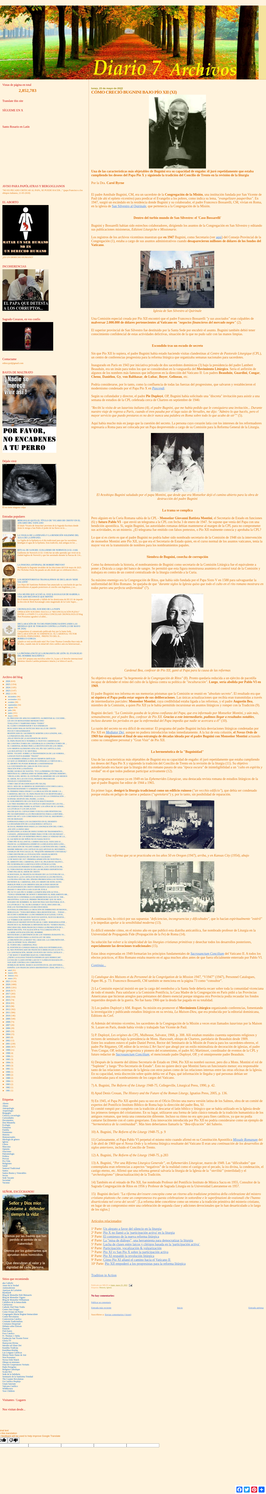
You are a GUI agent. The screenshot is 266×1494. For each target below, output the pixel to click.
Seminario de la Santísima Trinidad (17, 1377)
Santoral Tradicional (11, 1168)
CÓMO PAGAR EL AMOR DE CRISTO (23, 872)
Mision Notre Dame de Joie (14, 1355)
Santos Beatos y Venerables (14, 1173)
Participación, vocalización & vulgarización (132, 1248)
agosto (11, 707)
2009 (8, 1019)
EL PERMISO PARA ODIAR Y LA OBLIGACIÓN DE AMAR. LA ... (35, 791)
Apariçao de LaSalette (12, 1290)
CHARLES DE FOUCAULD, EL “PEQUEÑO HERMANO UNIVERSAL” (37, 852)
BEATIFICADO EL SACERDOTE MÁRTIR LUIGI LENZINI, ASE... (35, 733)
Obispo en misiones (10, 1362)
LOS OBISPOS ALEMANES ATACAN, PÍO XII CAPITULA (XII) (34, 748)
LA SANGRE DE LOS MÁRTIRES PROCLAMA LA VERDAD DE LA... (36, 836)
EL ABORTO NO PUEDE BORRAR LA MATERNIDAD (30, 764)
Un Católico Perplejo (11, 1381)
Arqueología (7, 1111)
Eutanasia (6, 1127)
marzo (11, 973)
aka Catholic (7, 1283)
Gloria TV (6, 1341)
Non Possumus (8, 1357)
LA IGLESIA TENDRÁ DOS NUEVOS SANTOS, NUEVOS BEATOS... (36, 917)
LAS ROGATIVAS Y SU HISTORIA (22, 751)
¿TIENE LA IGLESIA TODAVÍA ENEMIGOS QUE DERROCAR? (34, 957)
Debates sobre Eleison (12, 1326)
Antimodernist (8, 1288)
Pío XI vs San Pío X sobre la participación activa (135, 1252)
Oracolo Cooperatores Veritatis (15, 1365)
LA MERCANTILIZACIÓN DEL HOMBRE (25, 932)
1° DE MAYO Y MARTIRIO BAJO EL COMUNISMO (29, 955)
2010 (8, 1016)
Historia (102, 1288)
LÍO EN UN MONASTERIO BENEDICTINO (25, 721)
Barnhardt (6, 1293)
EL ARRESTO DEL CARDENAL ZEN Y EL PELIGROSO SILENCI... (35, 862)
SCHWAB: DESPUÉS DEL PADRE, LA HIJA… (26, 799)
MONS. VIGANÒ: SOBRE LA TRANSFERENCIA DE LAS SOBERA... (36, 753)
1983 (8, 1084)
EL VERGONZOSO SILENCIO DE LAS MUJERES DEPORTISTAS (34, 869)
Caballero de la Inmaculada (14, 1302)
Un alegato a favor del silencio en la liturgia (132, 1229)
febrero (11, 975)
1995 (8, 1059)
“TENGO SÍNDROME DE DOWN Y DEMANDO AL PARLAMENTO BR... (38, 894)
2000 (8, 1047)
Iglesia (109, 1288)
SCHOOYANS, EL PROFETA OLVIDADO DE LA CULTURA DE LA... (36, 874)
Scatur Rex (7, 1372)
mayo (10, 716)
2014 (8, 1003)
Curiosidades (8, 1118)
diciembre (12, 696)
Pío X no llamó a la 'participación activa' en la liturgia (139, 1233)
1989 (8, 1075)
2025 (8, 684)
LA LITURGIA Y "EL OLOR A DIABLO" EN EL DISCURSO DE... (34, 905)
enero (10, 978)
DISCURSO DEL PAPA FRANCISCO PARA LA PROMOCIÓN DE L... (36, 927)
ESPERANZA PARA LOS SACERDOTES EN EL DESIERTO (32, 822)
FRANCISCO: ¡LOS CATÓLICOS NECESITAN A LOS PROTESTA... (35, 877)
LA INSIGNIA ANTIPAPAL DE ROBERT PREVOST (41, 565)
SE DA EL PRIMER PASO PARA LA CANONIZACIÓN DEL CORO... (35, 827)
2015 (8, 1000)
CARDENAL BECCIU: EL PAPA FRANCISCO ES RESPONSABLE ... (35, 794)
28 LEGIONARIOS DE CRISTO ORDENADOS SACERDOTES (33, 887)
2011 (8, 1012)
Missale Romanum (245, 1139)
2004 (8, 1034)
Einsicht (5, 1329)
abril (10, 970)
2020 (8, 984)
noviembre (12, 699)
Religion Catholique (11, 1369)
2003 (8, 1037)
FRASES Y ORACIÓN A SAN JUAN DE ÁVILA (27, 889)
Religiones (7, 1163)
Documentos (7, 1120)
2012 (8, 1009)
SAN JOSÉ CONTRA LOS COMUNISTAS (24, 962)
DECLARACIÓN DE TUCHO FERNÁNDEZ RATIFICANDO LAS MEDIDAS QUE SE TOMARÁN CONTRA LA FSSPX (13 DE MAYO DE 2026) (49, 626)
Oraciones (6, 1151)
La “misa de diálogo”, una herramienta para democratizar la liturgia (148, 1240)
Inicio (180, 1307)
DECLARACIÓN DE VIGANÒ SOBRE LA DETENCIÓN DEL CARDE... (37, 847)
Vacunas (6, 1183)
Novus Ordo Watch (10, 1360)
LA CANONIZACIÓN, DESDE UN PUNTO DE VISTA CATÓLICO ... (35, 952)
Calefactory (7, 1305)
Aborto (5, 1103)
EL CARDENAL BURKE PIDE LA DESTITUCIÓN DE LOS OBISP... (35, 746)
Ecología (6, 1125)
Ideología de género (11, 1139)
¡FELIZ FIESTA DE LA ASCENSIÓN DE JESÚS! (27, 738)
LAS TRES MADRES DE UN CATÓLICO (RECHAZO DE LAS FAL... (36, 804)
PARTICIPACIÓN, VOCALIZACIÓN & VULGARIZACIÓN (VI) (33, 930)
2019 (8, 987)
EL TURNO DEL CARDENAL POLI (22, 945)
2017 (8, 994)
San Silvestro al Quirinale (129, 206)
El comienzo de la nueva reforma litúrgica (131, 1236)
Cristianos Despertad (11, 1324)
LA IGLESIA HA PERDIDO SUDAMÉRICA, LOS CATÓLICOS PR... (35, 867)
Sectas (5, 1175)
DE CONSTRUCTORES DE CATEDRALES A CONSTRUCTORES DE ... (37, 743)
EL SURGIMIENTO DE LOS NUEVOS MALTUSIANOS (30, 801)
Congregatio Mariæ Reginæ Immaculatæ (20, 1314)
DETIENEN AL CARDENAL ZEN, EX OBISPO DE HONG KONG (34, 882)
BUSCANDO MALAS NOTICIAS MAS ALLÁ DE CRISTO (31, 728)
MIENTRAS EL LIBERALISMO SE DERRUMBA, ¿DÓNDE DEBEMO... (37, 774)
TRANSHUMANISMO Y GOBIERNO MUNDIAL (27, 789)
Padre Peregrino (9, 1367)
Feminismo (7, 1132)
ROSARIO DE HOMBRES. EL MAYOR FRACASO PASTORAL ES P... (36, 902)
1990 (8, 1072)
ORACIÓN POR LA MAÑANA (20, 769)
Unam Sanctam (9, 1384)
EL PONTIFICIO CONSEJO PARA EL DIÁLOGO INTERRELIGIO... (35, 947)
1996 (8, 1056)
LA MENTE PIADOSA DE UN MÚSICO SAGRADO (28, 857)
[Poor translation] (13, 1440)
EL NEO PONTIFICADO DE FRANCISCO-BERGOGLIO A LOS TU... (36, 950)
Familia (5, 1130)
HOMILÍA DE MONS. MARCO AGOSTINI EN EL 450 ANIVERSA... (35, 965)
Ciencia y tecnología (11, 1115)
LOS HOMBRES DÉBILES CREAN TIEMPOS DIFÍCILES (31, 759)
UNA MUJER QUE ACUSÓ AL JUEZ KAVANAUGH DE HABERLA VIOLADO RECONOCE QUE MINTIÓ (48, 595)
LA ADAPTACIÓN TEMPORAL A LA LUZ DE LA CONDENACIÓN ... (36, 796)
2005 (8, 1031)
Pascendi (158, 388)
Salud (4, 1166)
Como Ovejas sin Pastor (12, 1312)
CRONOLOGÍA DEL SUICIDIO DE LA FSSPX (39, 609)
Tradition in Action (104, 1275)
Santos (5, 1171)
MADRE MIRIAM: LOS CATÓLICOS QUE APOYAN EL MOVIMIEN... (36, 849)
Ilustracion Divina (10, 1343)
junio (10, 713)
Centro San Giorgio (10, 1309)
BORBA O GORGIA (27, 638)
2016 (8, 997)
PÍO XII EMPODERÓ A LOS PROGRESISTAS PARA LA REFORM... (35, 814)
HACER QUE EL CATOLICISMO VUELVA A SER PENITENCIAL (34, 811)
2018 (8, 991)
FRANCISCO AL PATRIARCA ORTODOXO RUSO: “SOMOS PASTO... (36, 925)
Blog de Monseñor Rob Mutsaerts (17, 1295)
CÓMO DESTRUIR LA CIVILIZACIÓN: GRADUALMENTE (32, 854)
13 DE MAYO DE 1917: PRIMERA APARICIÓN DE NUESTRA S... (34, 859)
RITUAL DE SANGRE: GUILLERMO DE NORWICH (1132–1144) (48, 550)
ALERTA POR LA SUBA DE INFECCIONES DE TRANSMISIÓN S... (35, 832)
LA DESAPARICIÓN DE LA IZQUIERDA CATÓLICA (29, 824)
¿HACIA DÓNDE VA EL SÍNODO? (21, 942)
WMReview (7, 1389)
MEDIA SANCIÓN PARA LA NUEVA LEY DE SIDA (29, 937)
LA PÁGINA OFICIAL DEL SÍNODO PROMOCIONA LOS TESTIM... (35, 879)
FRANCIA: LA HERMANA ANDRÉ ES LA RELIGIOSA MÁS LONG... (36, 844)
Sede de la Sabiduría (11, 1374)
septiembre (13, 705)
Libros (5, 1144)
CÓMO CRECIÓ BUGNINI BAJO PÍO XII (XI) (26, 784)
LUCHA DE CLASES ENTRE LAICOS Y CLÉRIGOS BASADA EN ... (35, 960)
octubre (11, 702)
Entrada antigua (256, 1307)
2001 (8, 1044)
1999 (8, 1050)
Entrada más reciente (101, 1307)
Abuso (5, 1106)
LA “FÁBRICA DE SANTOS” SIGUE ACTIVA (26, 920)
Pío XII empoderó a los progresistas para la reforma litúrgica (145, 1264)
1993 (8, 1066)
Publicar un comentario (101, 1302)
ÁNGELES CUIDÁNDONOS (19, 781)
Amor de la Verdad (10, 1285)
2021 (8, 981)
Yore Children (8, 1391)
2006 (8, 1028)
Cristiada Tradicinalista (12, 1321)
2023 (8, 691)
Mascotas (6, 1147)
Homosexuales (8, 1137)
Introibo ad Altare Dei (11, 1345)
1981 (8, 1090)
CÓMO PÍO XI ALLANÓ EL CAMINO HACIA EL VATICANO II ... (34, 842)
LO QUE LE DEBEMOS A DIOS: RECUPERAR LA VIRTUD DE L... (35, 761)
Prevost (5, 1159)
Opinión (5, 1149)
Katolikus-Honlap (10, 1350)
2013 (8, 1006)
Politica (5, 1156)
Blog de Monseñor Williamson (15, 1300)
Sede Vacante (8, 1178)
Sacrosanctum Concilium (207, 953)
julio (10, 710)
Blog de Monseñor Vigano (13, 1297)
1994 (8, 1062)
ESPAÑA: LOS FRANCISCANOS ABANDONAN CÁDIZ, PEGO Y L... (36, 968)
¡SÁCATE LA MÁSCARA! (18, 829)
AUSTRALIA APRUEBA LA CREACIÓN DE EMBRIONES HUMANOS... (37, 910)
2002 (8, 1040)
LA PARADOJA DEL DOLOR (19, 736)
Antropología (8, 1108)
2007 (8, 1025)
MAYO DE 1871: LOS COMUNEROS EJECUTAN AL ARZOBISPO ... (35, 816)
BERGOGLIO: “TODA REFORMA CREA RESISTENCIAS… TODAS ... (36, 912)
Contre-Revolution (10, 1317)
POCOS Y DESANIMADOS (18, 731)
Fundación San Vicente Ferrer (15, 1338)
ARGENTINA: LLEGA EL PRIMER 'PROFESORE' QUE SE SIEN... (34, 899)
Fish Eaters (7, 1331)
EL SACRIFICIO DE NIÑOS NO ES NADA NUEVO (28, 839)
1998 (8, 1053)
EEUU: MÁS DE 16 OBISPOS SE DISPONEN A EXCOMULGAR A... (35, 786)
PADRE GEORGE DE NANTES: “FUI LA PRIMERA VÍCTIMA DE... (35, 771)
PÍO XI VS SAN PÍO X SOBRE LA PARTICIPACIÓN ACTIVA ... (33, 892)
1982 (8, 1087)
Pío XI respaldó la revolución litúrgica (128, 1256)
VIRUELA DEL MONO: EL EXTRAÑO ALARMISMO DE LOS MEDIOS (37, 776)
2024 (8, 687)
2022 (8, 693)
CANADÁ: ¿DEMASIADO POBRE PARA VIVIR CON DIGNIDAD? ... (36, 834)
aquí (219, 237)
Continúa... (98, 965)
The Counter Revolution (12, 1379)
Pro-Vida (6, 1161)
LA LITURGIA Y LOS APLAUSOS (21, 809)
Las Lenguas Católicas (12, 1353)
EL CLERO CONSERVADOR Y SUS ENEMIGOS (27, 726)
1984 (8, 1081)
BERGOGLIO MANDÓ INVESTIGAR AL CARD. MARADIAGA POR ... (37, 922)
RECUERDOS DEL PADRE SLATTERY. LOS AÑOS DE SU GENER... (36, 806)
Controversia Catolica (11, 1319)
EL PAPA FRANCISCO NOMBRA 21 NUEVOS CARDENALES (33, 741)
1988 (8, 1078)
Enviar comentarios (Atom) (118, 1314)
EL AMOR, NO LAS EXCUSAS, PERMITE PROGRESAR (31, 779)
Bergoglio (6, 1113)
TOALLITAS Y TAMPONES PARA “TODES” (25, 723)
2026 (8, 681)
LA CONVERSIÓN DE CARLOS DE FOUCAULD (27, 766)
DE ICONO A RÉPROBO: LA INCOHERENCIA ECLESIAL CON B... (35, 915)
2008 (8, 1022)
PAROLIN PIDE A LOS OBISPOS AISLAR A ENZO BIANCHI (32, 884)
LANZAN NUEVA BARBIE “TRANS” (23, 756)
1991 (8, 1069)
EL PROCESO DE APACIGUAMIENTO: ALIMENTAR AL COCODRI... (36, 718)
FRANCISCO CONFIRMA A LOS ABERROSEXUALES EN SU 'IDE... (36, 897)
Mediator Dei (115, 732)
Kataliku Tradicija (10, 1348)
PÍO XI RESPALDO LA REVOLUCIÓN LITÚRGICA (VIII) (31, 864)
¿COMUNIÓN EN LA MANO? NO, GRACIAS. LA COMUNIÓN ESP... (36, 940)
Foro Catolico (8, 1333)
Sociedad (6, 1180)
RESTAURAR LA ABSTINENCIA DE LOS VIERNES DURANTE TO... (36, 935)
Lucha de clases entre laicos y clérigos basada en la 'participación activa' (151, 1244)
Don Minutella (8, 1123)
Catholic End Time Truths (13, 1307)
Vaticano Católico (10, 1386)
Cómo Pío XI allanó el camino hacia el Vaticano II (137, 1260)
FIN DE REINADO (15, 819)
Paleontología (8, 1154)
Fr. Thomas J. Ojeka (11, 1336)
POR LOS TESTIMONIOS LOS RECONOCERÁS (27, 907)
